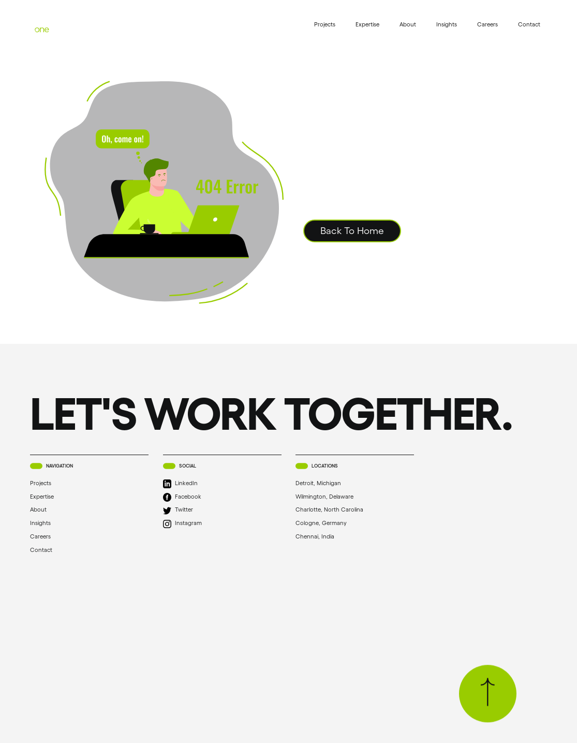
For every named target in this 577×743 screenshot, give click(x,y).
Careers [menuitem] (487, 24)
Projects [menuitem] (324, 24)
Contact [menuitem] (529, 24)
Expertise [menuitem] (367, 24)
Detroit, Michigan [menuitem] (328, 483)
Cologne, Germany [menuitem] (331, 523)
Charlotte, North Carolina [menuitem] (339, 510)
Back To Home (352, 230)
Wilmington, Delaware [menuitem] (334, 496)
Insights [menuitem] (446, 24)
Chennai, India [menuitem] (325, 536)
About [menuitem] (408, 24)
